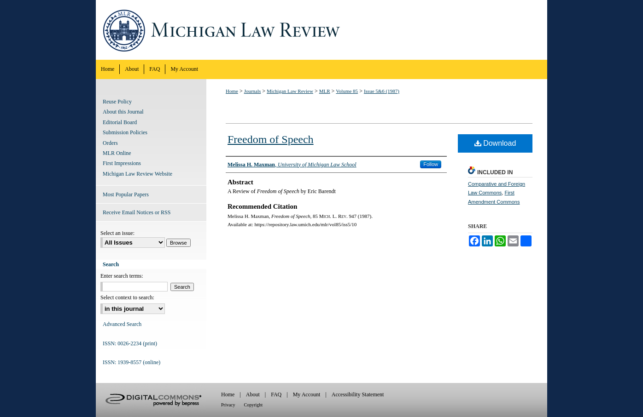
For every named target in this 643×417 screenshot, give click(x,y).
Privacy (228, 404)
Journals (252, 91)
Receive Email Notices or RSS (136, 212)
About (253, 394)
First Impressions (122, 163)
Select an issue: (117, 233)
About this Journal (123, 112)
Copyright (253, 404)
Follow (430, 164)
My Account (307, 394)
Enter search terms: (121, 276)
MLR (324, 91)
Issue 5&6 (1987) (381, 91)
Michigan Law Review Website (137, 174)
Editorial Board (120, 122)
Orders (110, 143)
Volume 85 (347, 91)
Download (495, 143)
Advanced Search (122, 324)
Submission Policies (125, 132)
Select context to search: (127, 297)
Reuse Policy (117, 101)
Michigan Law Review (321, 30)
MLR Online (117, 153)
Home (232, 91)
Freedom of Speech (271, 139)
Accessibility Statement (358, 394)
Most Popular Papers (126, 194)
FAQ (276, 394)
